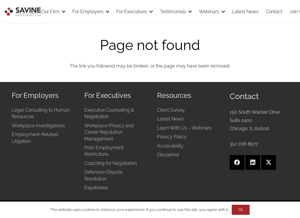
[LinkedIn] (253, 162)
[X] (268, 162)
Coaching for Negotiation (110, 163)
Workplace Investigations (38, 125)
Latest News (170, 119)
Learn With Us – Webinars (184, 128)
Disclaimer (168, 154)
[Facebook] (237, 162)
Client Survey (171, 110)
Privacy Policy (172, 137)
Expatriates (96, 187)
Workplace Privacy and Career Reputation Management (109, 132)
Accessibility (170, 146)
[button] (63, 12)
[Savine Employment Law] (23, 11)
